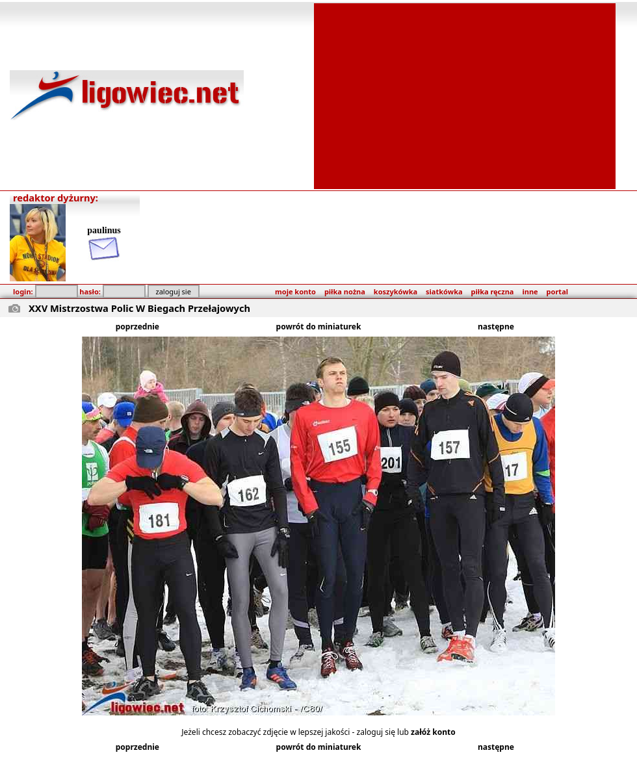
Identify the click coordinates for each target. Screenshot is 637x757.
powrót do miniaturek (318, 326)
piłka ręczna (492, 291)
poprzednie (137, 326)
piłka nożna (344, 291)
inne (530, 291)
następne (496, 326)
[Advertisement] (465, 95)
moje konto (295, 291)
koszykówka (395, 291)
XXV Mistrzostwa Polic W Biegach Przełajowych (139, 308)
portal (557, 291)
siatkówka (444, 291)
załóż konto (433, 732)
